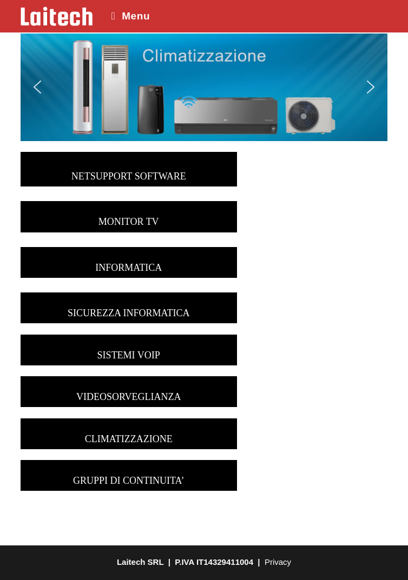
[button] (37, 87)
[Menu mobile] (126, 16)
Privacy (276, 561)
